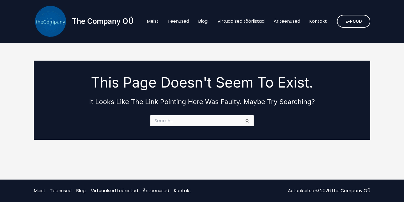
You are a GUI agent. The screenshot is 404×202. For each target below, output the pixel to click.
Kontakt (318, 21)
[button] (353, 21)
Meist (153, 21)
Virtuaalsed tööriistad (241, 21)
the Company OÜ (103, 21)
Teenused (178, 21)
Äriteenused (287, 21)
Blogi (203, 21)
